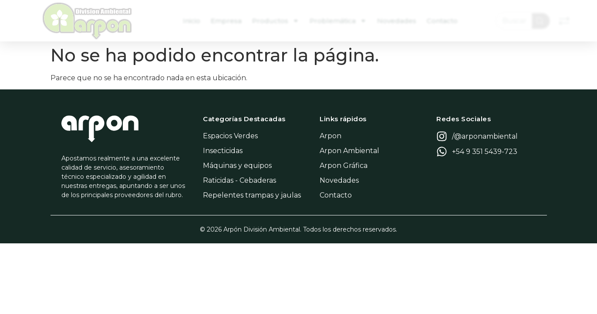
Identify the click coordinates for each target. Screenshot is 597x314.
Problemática (342, 21)
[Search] (542, 21)
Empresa (230, 21)
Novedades (400, 21)
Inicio (195, 21)
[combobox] (515, 21)
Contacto (446, 21)
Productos (279, 21)
